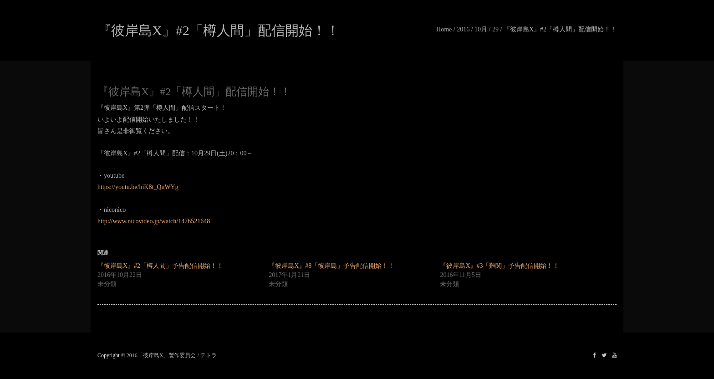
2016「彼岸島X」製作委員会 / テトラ (172, 355)
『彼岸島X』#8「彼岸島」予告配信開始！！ (331, 265)
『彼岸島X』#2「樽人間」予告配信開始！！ (160, 265)
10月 (480, 29)
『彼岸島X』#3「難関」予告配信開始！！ (499, 265)
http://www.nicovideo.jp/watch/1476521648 (153, 221)
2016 (463, 29)
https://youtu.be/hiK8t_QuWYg (137, 187)
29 (495, 29)
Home (444, 29)
